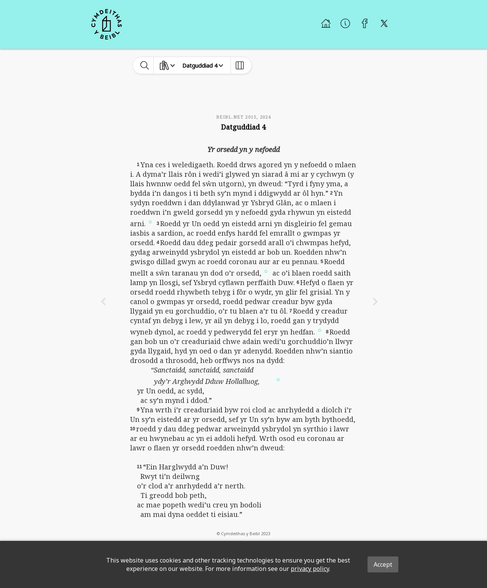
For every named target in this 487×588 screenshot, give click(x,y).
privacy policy (310, 568)
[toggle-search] (145, 65)
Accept (383, 564)
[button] (150, 221)
